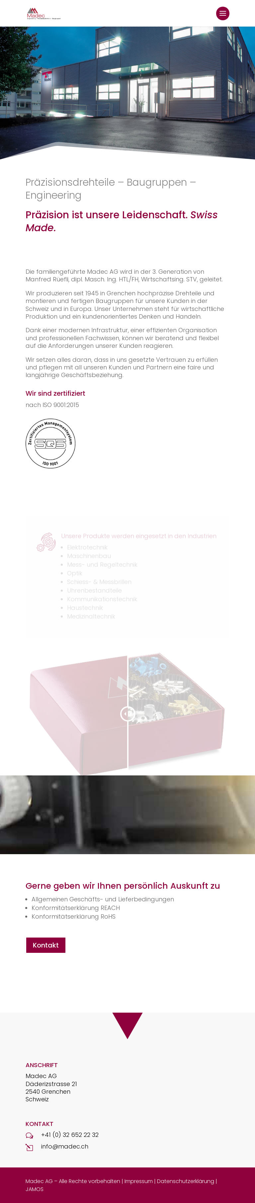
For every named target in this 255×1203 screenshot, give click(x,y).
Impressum (139, 1181)
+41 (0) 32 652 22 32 (70, 1135)
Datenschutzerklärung (185, 1181)
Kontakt (46, 945)
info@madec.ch (64, 1146)
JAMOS (34, 1189)
